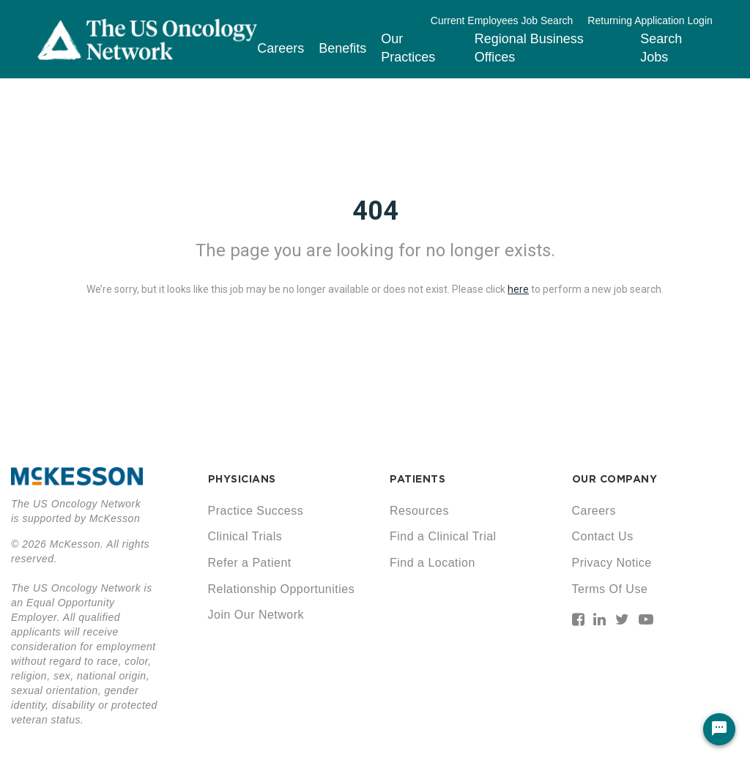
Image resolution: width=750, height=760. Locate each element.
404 (375, 210)
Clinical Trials (245, 536)
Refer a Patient (250, 562)
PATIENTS (417, 479)
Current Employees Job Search (502, 20)
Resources (419, 510)
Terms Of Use (610, 589)
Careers (280, 48)
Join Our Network (256, 614)
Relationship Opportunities (281, 589)
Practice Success (256, 510)
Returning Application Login (649, 20)
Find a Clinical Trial (443, 536)
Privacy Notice (612, 562)
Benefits (342, 48)
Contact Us (603, 536)
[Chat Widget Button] (719, 729)
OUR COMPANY (615, 479)
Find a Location (432, 562)
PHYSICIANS (242, 479)
